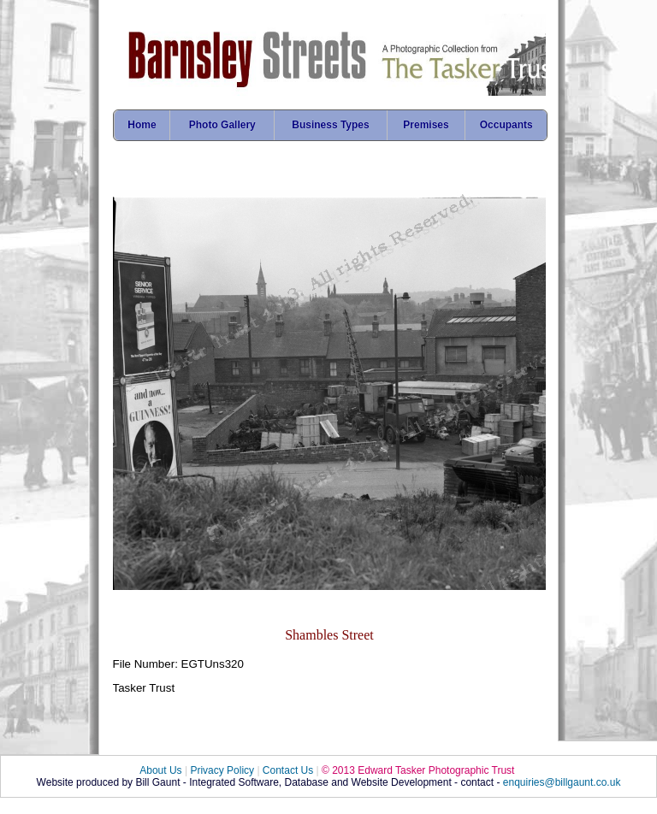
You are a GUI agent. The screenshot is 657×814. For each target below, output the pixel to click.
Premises (425, 125)
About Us (160, 770)
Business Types (330, 125)
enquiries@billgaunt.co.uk (562, 782)
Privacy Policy (222, 770)
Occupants (506, 125)
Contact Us (288, 770)
